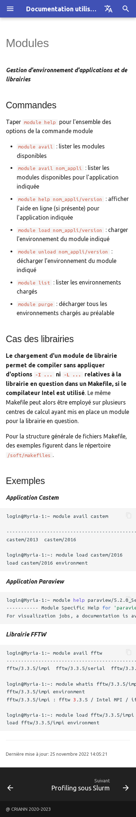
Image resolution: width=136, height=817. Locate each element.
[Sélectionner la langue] (108, 8)
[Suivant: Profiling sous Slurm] (89, 784)
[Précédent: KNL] (10, 784)
